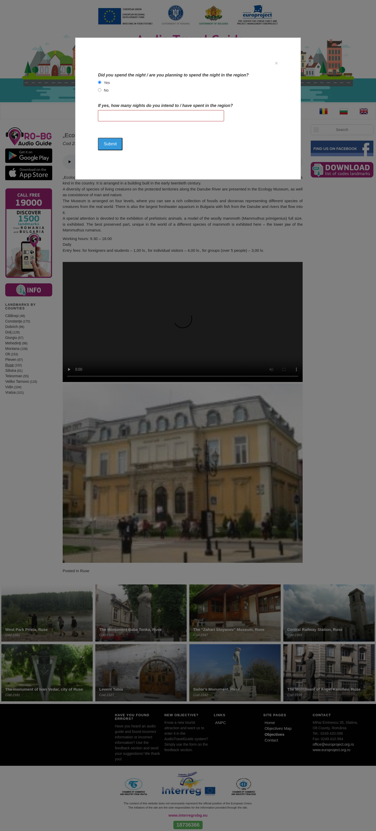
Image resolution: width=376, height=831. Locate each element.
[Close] (276, 63)
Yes (107, 83)
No (106, 90)
